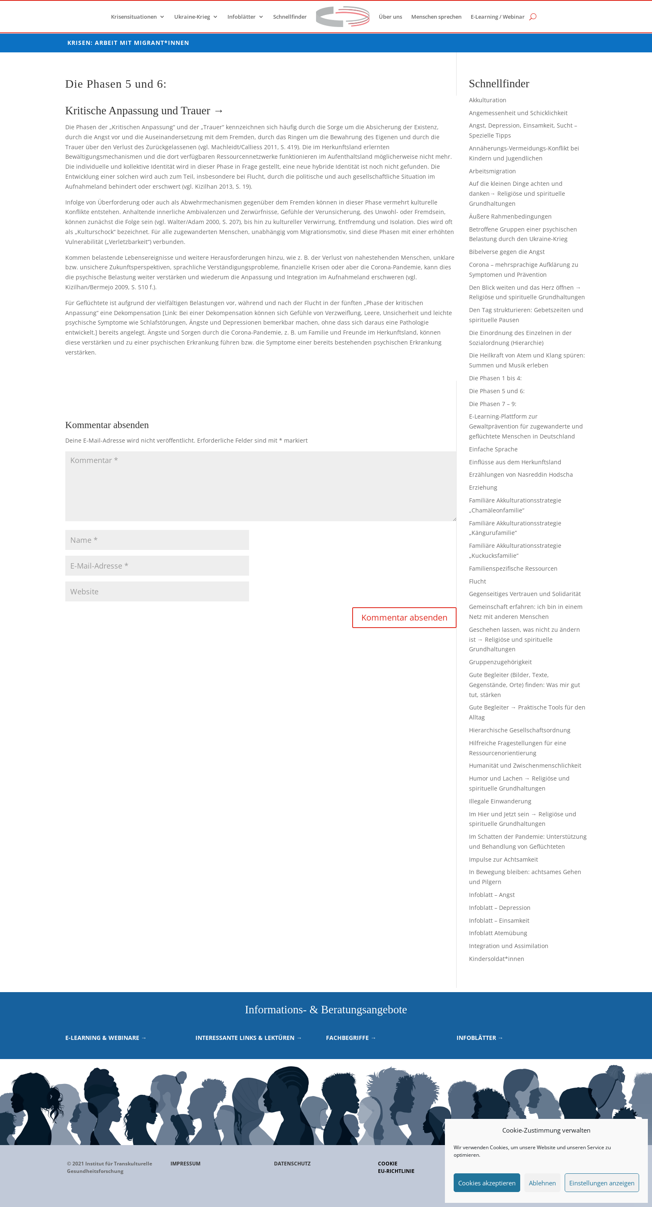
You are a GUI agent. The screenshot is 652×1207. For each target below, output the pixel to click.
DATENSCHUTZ (292, 1163)
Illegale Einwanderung (500, 801)
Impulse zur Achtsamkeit (503, 859)
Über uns (390, 16)
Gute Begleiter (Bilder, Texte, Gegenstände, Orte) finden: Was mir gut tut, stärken (524, 685)
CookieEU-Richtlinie (396, 1167)
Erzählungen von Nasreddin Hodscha (521, 474)
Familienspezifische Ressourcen (513, 568)
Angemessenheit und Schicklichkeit (518, 113)
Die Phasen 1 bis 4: (495, 378)
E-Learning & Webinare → (106, 1038)
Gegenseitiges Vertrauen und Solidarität (525, 594)
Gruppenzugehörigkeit (500, 662)
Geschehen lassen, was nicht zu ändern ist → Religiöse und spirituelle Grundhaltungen (524, 639)
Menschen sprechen (436, 16)
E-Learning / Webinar (498, 16)
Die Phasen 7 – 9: (492, 404)
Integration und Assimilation (508, 946)
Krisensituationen (134, 16)
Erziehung (483, 487)
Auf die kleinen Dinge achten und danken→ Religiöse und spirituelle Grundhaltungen (517, 193)
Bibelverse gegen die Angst (507, 252)
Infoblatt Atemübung (498, 933)
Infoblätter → (480, 1038)
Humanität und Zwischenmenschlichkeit (525, 765)
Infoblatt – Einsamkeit (499, 920)
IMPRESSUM (185, 1163)
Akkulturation (487, 100)
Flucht (477, 581)
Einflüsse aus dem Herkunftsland (515, 462)
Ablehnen (542, 1183)
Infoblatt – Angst (492, 895)
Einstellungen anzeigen (602, 1183)
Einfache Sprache (493, 449)
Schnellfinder (290, 16)
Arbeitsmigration (492, 171)
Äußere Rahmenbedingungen (510, 216)
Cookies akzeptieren (487, 1183)
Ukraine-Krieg (192, 16)
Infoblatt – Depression (500, 907)
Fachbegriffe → (351, 1038)
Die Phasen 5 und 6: (497, 391)
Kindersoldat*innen (496, 959)
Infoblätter (241, 16)
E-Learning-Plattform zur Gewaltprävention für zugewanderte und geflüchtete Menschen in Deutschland (526, 426)
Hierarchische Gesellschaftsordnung (519, 730)
